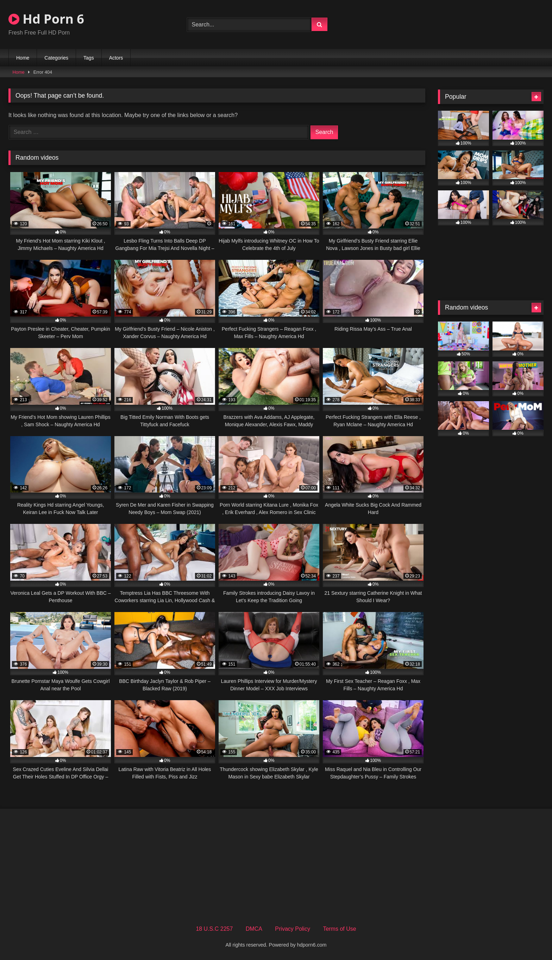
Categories (56, 58)
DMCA (254, 929)
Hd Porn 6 (46, 18)
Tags (88, 58)
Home (22, 58)
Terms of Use (339, 929)
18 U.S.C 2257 (214, 929)
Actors (116, 58)
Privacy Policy (292, 929)
